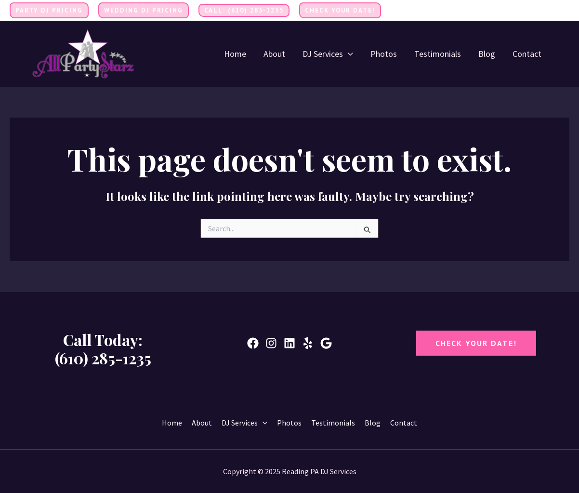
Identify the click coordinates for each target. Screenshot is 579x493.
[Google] (326, 343)
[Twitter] (550, 11)
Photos (383, 53)
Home (235, 53)
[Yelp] (308, 343)
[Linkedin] (289, 343)
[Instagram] (565, 11)
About (274, 53)
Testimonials (437, 53)
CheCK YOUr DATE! (476, 343)
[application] (348, 54)
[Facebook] (536, 11)
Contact (527, 53)
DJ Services (328, 54)
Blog (486, 53)
